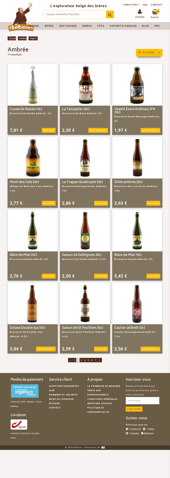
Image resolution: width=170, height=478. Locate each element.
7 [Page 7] (95, 360)
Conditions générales (102, 399)
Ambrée (23, 38)
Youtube (133, 433)
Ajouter (48, 130)
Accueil (34, 26)
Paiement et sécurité (63, 394)
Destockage (68, 26)
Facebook (133, 429)
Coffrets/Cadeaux (123, 26)
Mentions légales (99, 403)
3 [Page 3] (81, 360)
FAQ (145, 4)
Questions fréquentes (64, 386)
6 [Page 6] (92, 360)
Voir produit (98, 130)
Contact (156, 4)
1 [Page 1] (74, 360)
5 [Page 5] (88, 360)
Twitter (148, 429)
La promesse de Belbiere (103, 386)
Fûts (100, 26)
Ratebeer (147, 433)
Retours (54, 403)
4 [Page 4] (85, 360)
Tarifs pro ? (131, 4)
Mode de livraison (61, 399)
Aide (52, 390)
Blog (145, 26)
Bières (49, 26)
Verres (87, 26)
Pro (157, 26)
